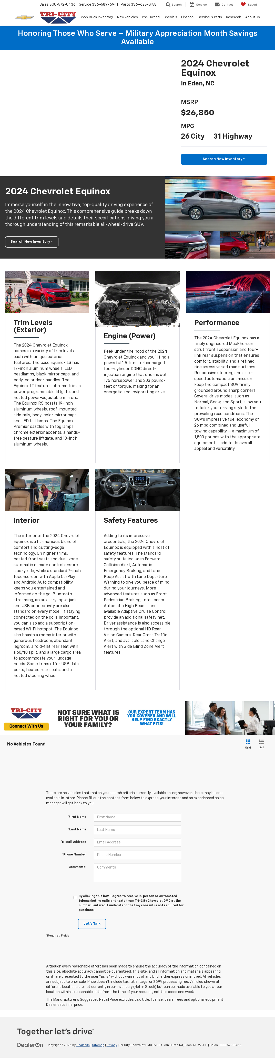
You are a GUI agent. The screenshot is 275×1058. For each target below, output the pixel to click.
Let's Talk (92, 924)
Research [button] (233, 17)
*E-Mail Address (73, 842)
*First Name (77, 817)
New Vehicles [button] (127, 17)
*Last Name (77, 829)
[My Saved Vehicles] (249, 4)
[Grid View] (247, 744)
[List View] (261, 744)
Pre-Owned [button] (151, 17)
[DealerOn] (30, 1045)
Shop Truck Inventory (96, 17)
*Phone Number (74, 854)
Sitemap (98, 1045)
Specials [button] (170, 17)
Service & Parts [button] (210, 17)
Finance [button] (187, 17)
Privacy (112, 1045)
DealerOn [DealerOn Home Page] (83, 1045)
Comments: (77, 867)
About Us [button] (252, 17)
